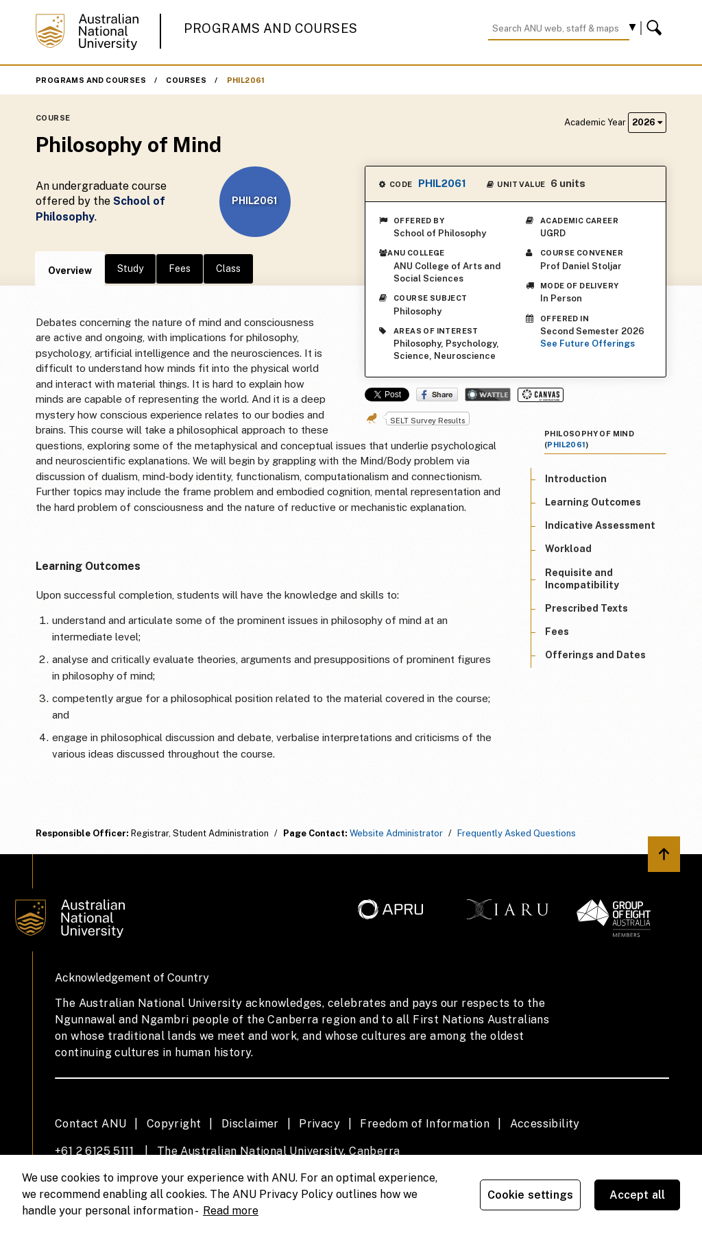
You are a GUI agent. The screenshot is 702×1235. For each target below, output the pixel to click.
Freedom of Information (424, 1123)
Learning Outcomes (593, 502)
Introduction (576, 478)
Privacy (319, 1123)
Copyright (174, 1123)
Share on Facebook (437, 394)
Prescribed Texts (586, 608)
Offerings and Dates (595, 654)
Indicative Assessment (600, 525)
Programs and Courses (271, 28)
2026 (647, 122)
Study (130, 268)
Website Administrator (396, 833)
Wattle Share (488, 394)
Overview (70, 270)
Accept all (637, 1194)
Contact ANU (90, 1123)
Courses (186, 80)
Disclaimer (250, 1123)
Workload (568, 548)
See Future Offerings (587, 343)
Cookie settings (530, 1194)
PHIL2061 (246, 80)
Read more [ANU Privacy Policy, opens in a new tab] (230, 1210)
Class (228, 268)
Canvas (541, 395)
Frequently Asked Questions (516, 833)
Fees (180, 268)
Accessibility (545, 1123)
